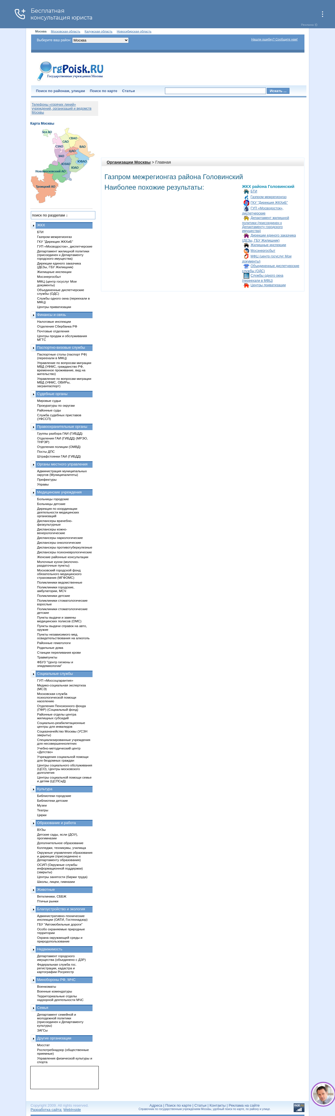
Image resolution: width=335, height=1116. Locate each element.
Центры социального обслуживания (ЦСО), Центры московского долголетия (64, 768)
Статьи (128, 91)
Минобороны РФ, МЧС (56, 980)
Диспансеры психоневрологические (64, 552)
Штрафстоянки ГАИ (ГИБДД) (59, 456)
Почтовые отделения (53, 331)
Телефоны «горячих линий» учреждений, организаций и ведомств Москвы (61, 108)
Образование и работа (56, 823)
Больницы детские (51, 504)
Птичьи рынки (47, 901)
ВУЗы (41, 829)
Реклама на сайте (244, 1105)
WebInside (72, 1110)
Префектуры (47, 479)
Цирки (41, 815)
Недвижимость (49, 949)
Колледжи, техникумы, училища (61, 848)
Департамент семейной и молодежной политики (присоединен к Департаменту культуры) (60, 1020)
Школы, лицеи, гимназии (56, 881)
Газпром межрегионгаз (269, 197)
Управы (43, 484)
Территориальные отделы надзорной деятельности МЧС (60, 998)
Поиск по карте (103, 91)
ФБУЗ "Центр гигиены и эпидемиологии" (55, 664)
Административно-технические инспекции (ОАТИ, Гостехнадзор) (62, 917)
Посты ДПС (46, 451)
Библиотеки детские (52, 800)
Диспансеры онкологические (59, 542)
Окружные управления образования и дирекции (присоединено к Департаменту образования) (65, 856)
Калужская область (98, 31)
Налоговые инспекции (54, 321)
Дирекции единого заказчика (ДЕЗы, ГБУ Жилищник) (59, 265)
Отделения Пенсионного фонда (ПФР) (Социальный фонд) (61, 707)
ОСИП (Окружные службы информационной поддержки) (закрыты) (60, 868)
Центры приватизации (268, 285)
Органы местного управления (62, 464)
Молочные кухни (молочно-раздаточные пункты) (58, 563)
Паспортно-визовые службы (61, 347)
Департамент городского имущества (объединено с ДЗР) (61, 957)
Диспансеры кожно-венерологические (52, 531)
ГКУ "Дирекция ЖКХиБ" (269, 203)
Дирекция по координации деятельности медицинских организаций (58, 512)
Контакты (218, 1105)
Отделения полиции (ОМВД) (59, 446)
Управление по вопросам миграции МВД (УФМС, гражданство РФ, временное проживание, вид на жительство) (64, 368)
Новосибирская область (134, 31)
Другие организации (54, 1038)
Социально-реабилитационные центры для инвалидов (61, 724)
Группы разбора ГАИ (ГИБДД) (60, 433)
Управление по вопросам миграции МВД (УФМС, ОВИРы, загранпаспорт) (64, 382)
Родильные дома (50, 647)
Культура (44, 789)
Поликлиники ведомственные (59, 582)
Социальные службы (55, 673)
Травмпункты (47, 657)
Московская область (65, 31)
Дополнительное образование (60, 843)
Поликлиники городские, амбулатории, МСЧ (55, 589)
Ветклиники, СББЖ (51, 896)
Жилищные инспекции (268, 245)
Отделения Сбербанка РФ (57, 326)
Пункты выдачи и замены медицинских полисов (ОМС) (59, 619)
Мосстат (43, 1045)
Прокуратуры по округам (56, 405)
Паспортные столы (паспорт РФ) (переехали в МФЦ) (62, 356)
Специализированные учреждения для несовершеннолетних (63, 741)
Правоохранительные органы (62, 426)
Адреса (155, 1105)
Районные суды (49, 410)
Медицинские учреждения (59, 492)
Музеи (42, 805)
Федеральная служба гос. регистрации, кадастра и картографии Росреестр (56, 968)
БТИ (254, 191)
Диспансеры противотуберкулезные (64, 547)
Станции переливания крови (59, 652)
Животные (46, 889)
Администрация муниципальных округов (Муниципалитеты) (62, 472)
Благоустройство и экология (61, 909)
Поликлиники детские (53, 595)
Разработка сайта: (46, 1110)
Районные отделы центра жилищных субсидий (56, 716)
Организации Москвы (129, 162)
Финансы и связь (51, 315)
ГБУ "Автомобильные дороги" (60, 924)
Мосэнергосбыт (263, 251)
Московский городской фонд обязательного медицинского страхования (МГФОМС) (59, 573)
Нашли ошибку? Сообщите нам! (274, 39)
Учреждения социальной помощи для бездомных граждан (62, 758)
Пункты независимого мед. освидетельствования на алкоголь (63, 636)
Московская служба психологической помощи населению (56, 697)
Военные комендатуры (54, 991)
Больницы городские (53, 499)
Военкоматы (46, 986)
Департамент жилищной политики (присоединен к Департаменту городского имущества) (265, 224)
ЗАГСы (42, 1030)
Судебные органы (52, 394)
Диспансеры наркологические (60, 537)
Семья (42, 1008)
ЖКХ (41, 225)
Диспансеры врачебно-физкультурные (54, 522)
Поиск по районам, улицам (60, 91)
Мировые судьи (49, 400)
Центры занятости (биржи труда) (62, 877)
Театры (42, 810)
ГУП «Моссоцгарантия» (55, 680)
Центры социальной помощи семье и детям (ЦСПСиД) (64, 779)
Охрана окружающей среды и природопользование (59, 939)
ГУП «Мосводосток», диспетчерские (65, 246)
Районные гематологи (53, 643)
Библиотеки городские (54, 796)
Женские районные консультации (62, 557)
